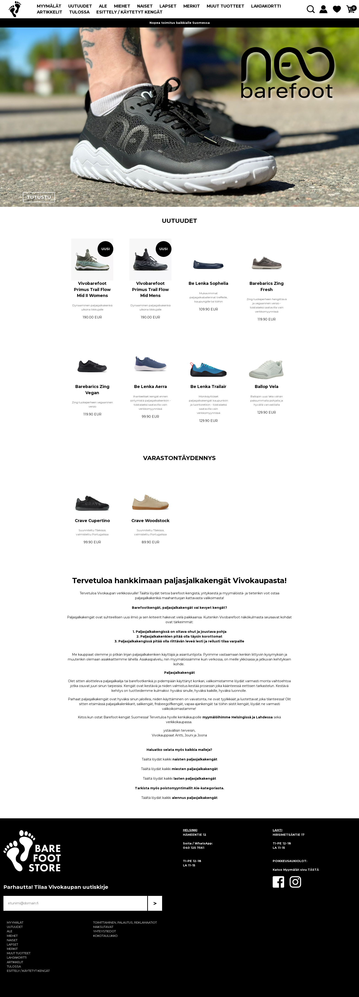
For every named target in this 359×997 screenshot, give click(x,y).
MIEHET (122, 6)
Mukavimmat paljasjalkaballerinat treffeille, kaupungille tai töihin (209, 297)
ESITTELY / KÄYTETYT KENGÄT (129, 12)
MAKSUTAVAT (103, 927)
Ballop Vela (266, 386)
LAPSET (168, 6)
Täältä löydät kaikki (179, 759)
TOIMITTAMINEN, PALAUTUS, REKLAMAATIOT (125, 922)
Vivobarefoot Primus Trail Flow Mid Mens (150, 289)
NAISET (145, 6)
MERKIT (191, 6)
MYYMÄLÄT (49, 6)
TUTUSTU (39, 197)
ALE (103, 6)
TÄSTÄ (313, 869)
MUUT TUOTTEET (225, 6)
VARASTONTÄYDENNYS (179, 457)
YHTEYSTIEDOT (104, 931)
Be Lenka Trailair (208, 386)
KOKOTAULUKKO (105, 936)
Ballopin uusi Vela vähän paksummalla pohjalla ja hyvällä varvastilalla (266, 400)
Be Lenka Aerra (150, 386)
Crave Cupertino (92, 520)
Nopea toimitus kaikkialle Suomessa (180, 22)
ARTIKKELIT (49, 12)
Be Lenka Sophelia (208, 283)
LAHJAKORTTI (266, 6)
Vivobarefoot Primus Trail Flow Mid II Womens (92, 289)
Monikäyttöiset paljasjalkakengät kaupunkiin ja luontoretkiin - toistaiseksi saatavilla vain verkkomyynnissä (208, 405)
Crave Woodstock (150, 520)
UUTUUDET (80, 6)
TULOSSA (79, 12)
